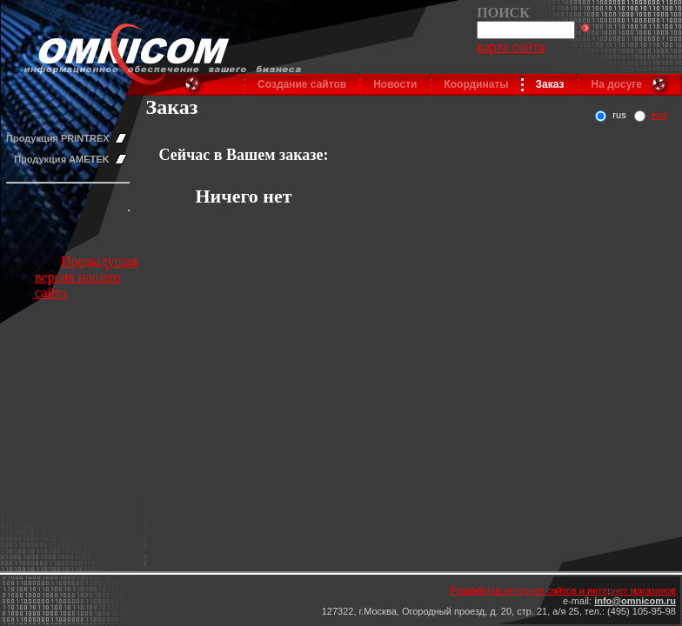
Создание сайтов (301, 84)
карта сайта (511, 46)
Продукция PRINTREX (58, 138)
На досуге (617, 84)
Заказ (550, 84)
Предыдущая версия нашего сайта (86, 277)
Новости (395, 84)
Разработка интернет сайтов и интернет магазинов (563, 590)
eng (659, 115)
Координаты (476, 84)
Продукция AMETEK (61, 159)
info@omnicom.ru (635, 601)
